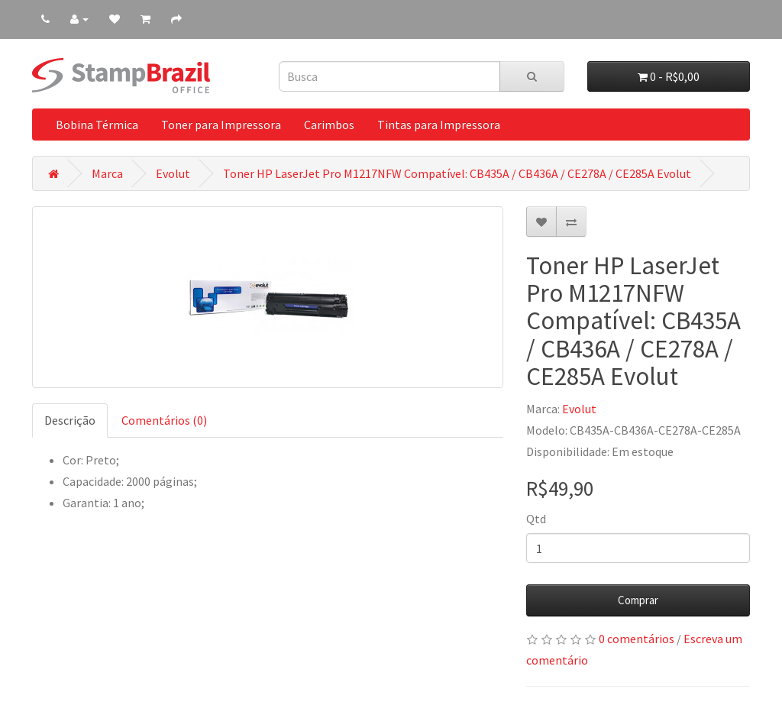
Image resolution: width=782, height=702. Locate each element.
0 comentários (636, 638)
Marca (107, 173)
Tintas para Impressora (438, 124)
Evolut (173, 173)
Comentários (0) (164, 420)
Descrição (69, 420)
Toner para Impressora (221, 124)
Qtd (536, 518)
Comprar (638, 600)
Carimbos (329, 124)
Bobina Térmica (97, 124)
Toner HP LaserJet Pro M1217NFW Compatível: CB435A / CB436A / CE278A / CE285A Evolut (457, 173)
